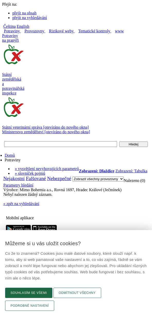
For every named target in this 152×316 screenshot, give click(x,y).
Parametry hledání (18, 185)
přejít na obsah (24, 13)
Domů (10, 155)
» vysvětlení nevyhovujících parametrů (47, 168)
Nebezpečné (59, 178)
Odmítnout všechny (77, 293)
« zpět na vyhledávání (21, 203)
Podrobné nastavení (30, 306)
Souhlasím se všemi (29, 293)
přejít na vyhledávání (29, 17)
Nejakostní (14, 178)
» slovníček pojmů (30, 173)
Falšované (36, 178)
